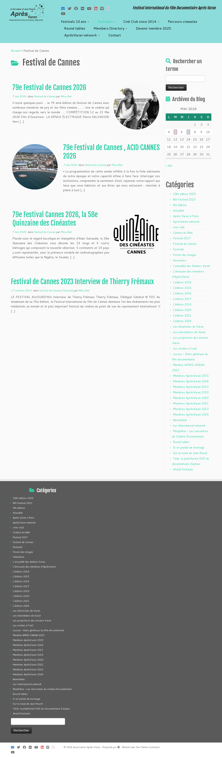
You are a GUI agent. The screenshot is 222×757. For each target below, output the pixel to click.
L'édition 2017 (182, 299)
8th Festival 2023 (184, 199)
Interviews (179, 260)
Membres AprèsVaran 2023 (191, 409)
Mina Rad (66, 96)
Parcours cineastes (182, 21)
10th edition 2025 (184, 194)
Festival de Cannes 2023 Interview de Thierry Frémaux (82, 281)
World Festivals (183, 469)
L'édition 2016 (182, 293)
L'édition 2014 (182, 282)
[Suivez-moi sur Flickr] (84, 8)
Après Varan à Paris (186, 216)
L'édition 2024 (182, 321)
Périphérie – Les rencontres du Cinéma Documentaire (42, 689)
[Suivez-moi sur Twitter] (71, 8)
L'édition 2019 (182, 304)
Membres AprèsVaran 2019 (191, 392)
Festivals (106, 21)
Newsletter (180, 420)
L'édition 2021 (182, 315)
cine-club (178, 227)
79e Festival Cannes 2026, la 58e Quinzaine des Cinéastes (55, 218)
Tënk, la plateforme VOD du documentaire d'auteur (41, 708)
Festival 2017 (181, 238)
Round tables (74, 28)
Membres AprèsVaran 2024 (191, 414)
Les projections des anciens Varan (32, 620)
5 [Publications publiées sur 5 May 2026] (175, 132)
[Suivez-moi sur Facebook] (77, 8)
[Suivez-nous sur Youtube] (64, 13)
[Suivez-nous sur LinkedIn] (97, 8)
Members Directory (110, 28)
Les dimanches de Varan (188, 326)
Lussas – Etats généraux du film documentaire (38, 630)
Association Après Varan (86, 747)
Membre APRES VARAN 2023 (29, 635)
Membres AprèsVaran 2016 (191, 381)
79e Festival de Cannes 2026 (49, 87)
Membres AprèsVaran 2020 (191, 398)
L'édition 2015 (182, 288)
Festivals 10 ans (75, 21)
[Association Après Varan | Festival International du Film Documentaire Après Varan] (26, 13)
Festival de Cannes (45, 96)
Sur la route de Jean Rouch (190, 453)
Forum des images (184, 255)
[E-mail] (64, 8)
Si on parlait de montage (188, 447)
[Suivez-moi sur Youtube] (90, 8)
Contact (114, 35)
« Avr (169, 165)
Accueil (15, 51)
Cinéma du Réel (183, 233)
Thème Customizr (150, 747)
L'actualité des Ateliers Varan (191, 266)
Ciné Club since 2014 (141, 21)
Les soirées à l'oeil (185, 348)
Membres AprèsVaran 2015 (191, 376)
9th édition (180, 205)
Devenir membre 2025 (153, 28)
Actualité (178, 210)
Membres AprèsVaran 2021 (191, 403)
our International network (189, 425)
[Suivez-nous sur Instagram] (109, 8)
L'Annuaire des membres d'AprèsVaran (34, 566)
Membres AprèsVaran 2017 (191, 387)
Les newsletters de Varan (189, 332)
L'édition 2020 (182, 310)
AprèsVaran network (82, 35)
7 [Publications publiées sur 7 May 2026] (188, 132)
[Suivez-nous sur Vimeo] (103, 8)
